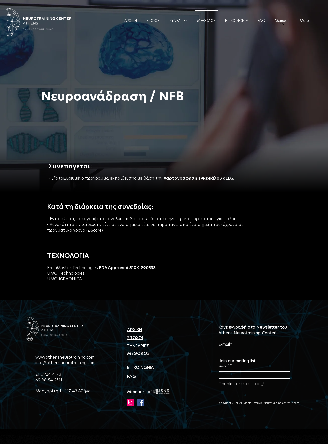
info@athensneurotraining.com (65, 363)
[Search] (282, 23)
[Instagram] (130, 402)
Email (223, 365)
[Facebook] (140, 402)
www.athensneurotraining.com (64, 357)
